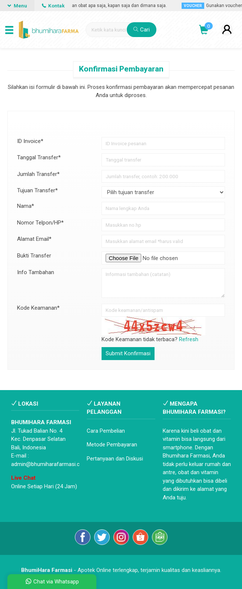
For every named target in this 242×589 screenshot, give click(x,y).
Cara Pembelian (106, 430)
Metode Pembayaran (112, 444)
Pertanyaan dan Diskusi (115, 458)
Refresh (188, 339)
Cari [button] (141, 29)
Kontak (53, 6)
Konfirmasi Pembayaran (121, 68)
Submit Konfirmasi (128, 353)
